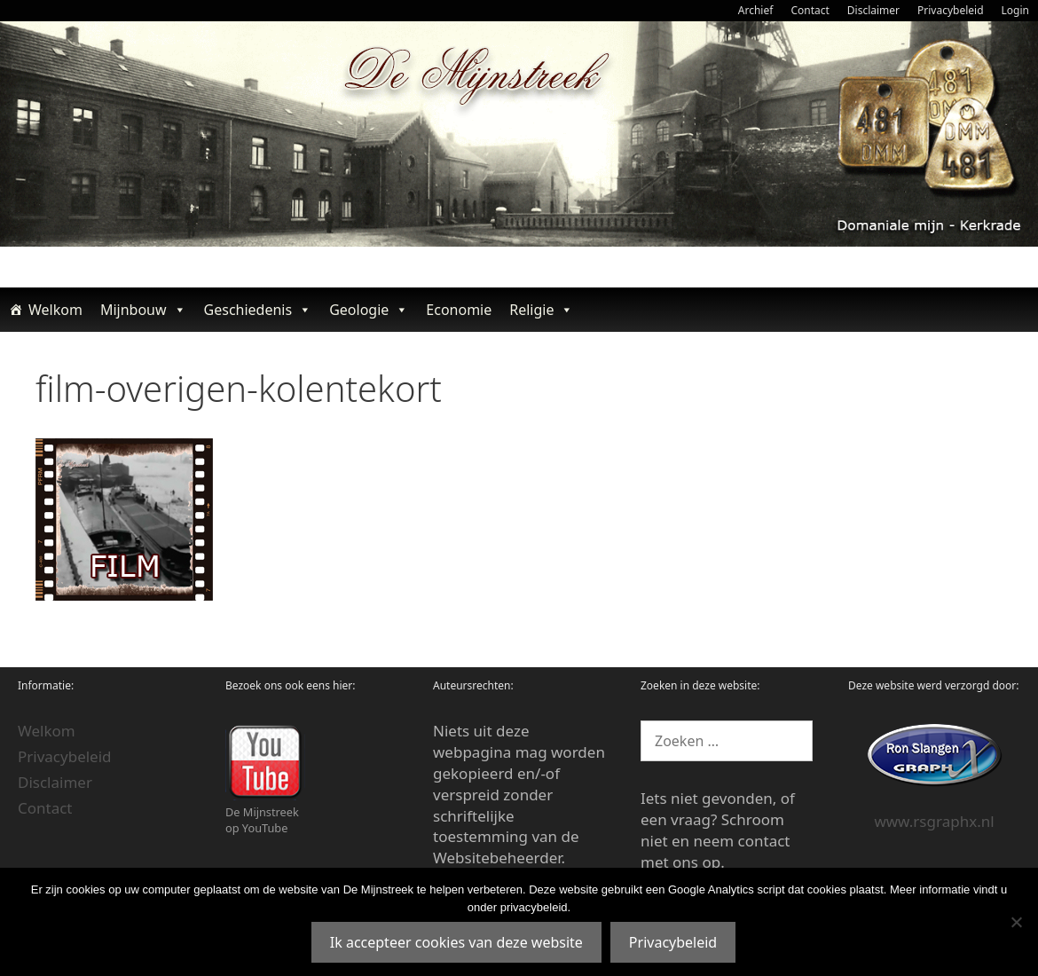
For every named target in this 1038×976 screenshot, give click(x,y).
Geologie (368, 309)
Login (1015, 10)
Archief (756, 10)
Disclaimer (873, 10)
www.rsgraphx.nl (934, 821)
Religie (541, 309)
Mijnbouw (143, 309)
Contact (809, 10)
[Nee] (1016, 922)
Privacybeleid (950, 10)
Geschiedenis (258, 309)
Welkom (55, 309)
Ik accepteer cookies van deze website (456, 942)
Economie (458, 309)
